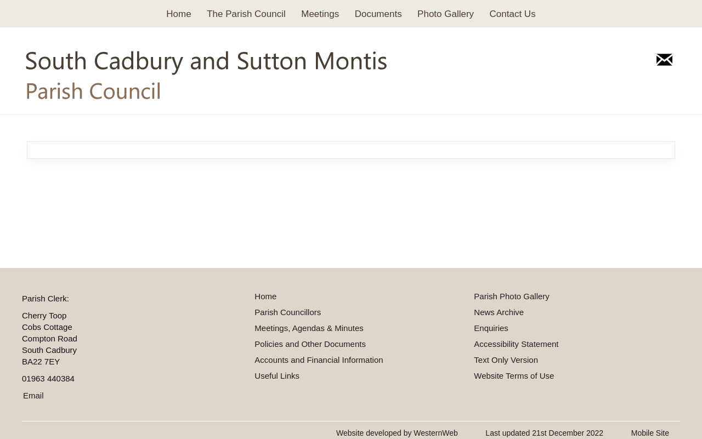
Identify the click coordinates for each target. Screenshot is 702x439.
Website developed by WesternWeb (397, 433)
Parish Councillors (287, 312)
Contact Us (513, 14)
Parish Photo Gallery (512, 296)
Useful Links (276, 375)
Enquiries (491, 328)
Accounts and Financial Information (318, 359)
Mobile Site (650, 433)
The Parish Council (246, 14)
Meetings (320, 14)
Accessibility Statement (516, 344)
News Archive (499, 312)
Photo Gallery (445, 14)
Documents (378, 14)
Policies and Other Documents (310, 344)
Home (178, 14)
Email (33, 395)
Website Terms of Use (514, 375)
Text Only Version (506, 359)
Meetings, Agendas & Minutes (308, 328)
